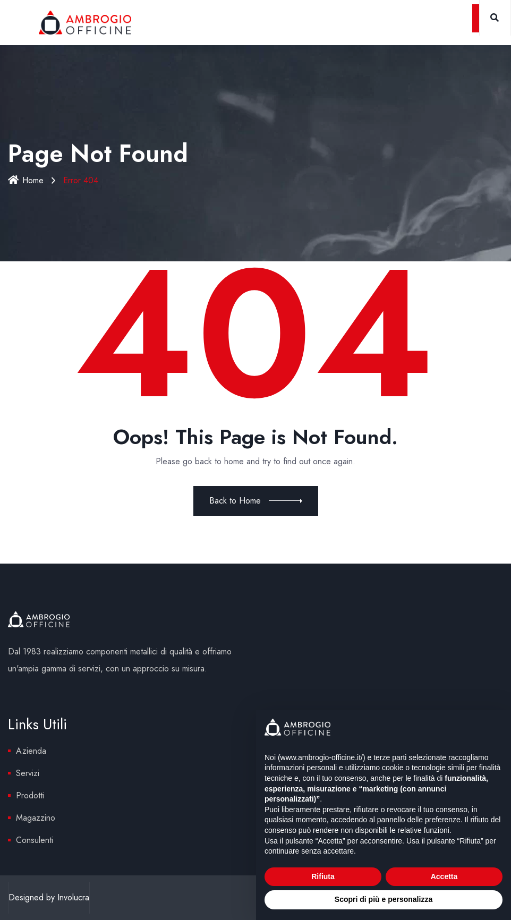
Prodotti (30, 795)
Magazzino (35, 818)
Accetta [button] (444, 876)
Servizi (27, 773)
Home (26, 180)
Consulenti (34, 840)
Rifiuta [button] (323, 876)
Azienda (31, 751)
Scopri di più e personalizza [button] (383, 899)
